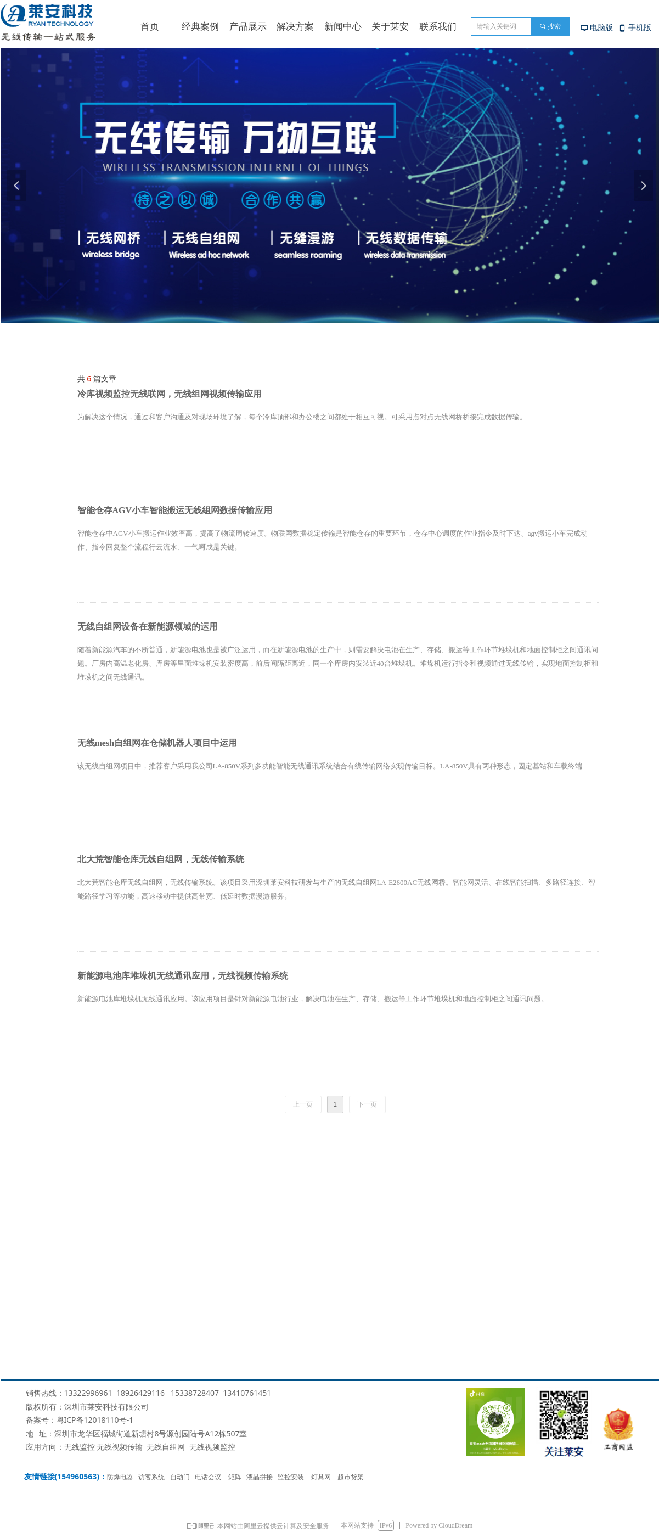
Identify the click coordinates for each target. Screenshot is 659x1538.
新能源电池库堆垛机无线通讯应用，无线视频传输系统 (182, 975)
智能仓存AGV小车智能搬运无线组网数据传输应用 (175, 510)
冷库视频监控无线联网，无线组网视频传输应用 (169, 393)
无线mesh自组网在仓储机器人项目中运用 (157, 743)
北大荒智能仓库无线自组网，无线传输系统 (160, 859)
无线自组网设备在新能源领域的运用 (147, 626)
